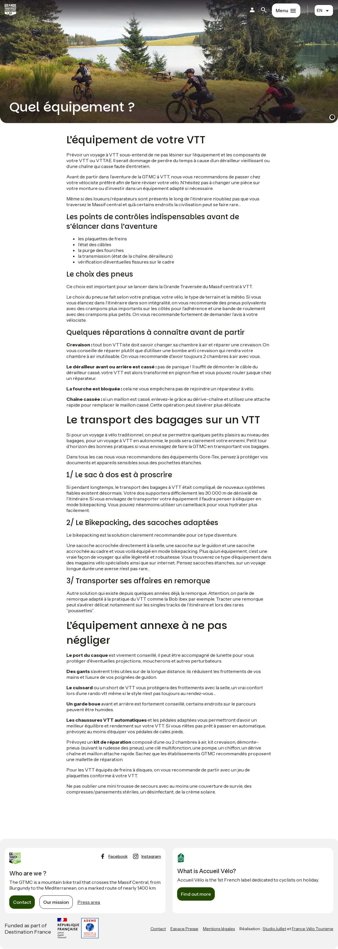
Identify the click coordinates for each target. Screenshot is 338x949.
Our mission (56, 902)
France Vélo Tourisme (312, 928)
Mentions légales (219, 928)
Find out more (196, 894)
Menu (282, 10)
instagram (151, 856)
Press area (88, 902)
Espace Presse (184, 928)
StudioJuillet (274, 928)
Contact (22, 902)
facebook (118, 856)
